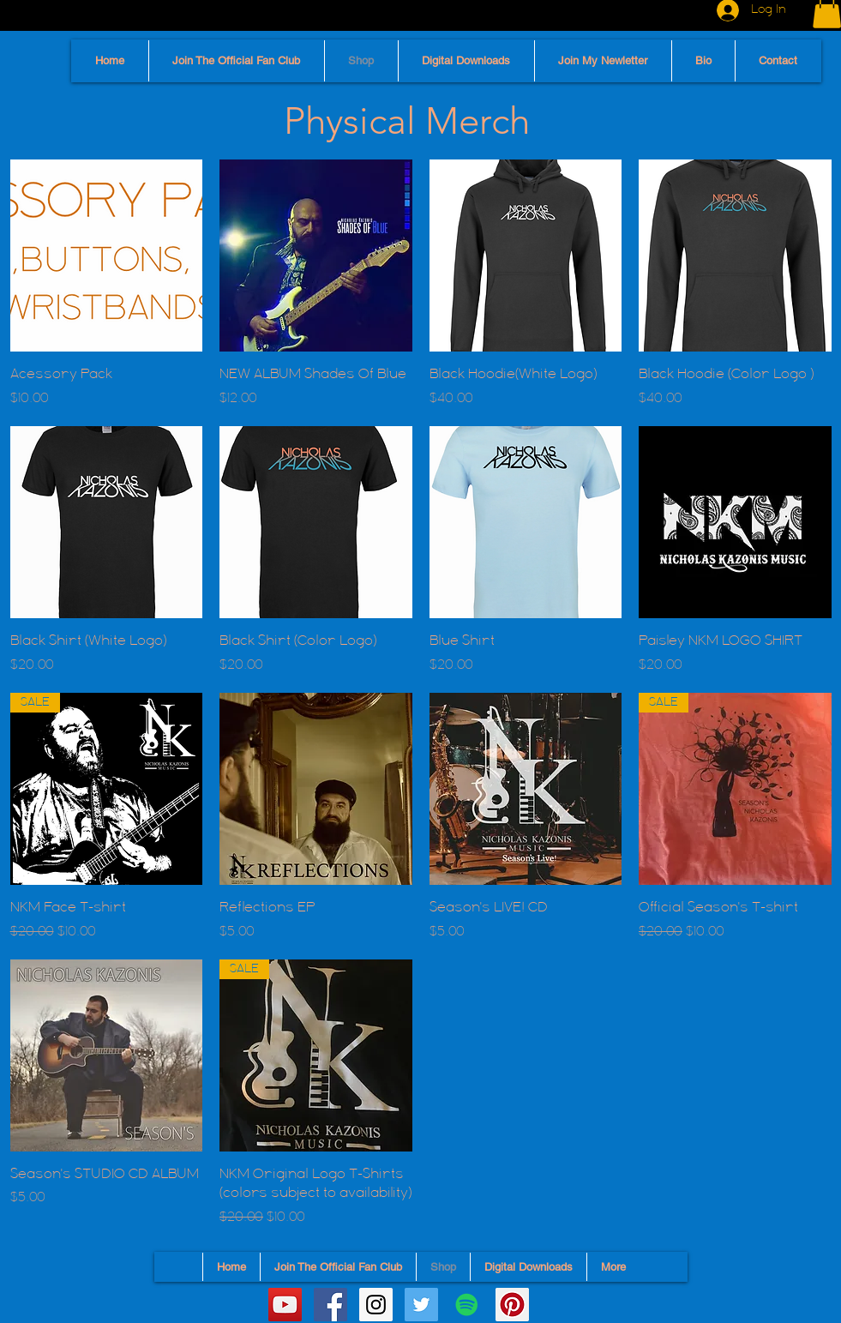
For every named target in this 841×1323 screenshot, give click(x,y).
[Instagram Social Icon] (376, 1304)
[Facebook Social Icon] (330, 1304)
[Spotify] (467, 1304)
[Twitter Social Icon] (421, 1304)
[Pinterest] (512, 1304)
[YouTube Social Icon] (285, 1304)
